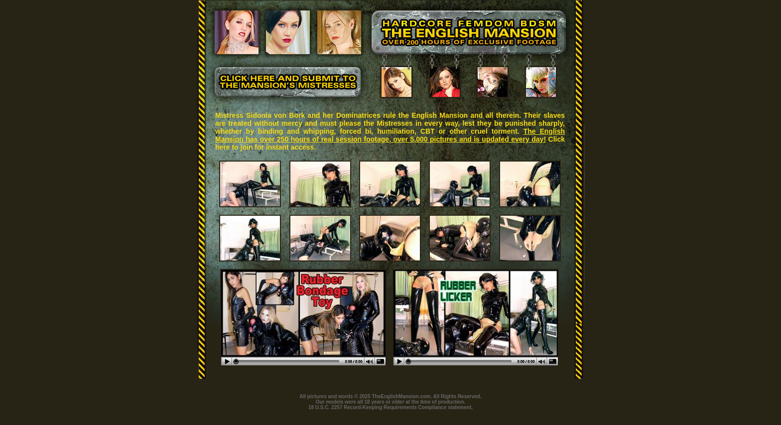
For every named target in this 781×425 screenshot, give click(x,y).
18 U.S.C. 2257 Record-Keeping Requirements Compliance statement (389, 407)
